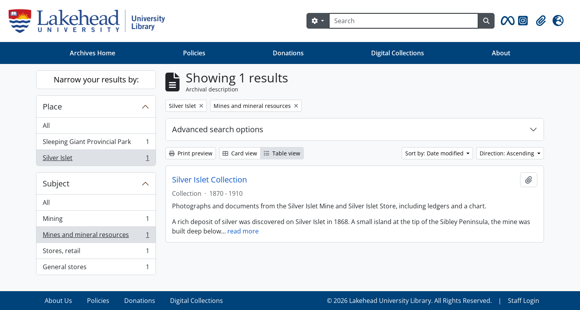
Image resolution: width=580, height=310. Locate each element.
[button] (506, 20)
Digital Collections (397, 53)
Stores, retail (95, 252)
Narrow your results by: (96, 79)
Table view (282, 153)
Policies (194, 53)
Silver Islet (95, 159)
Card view (240, 153)
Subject (56, 183)
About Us (58, 300)
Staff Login (523, 300)
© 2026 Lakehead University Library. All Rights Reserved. (409, 300)
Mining (95, 220)
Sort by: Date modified (435, 153)
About (501, 53)
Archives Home (92, 53)
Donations (288, 53)
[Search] (403, 21)
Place (52, 106)
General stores (95, 268)
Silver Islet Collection (209, 179)
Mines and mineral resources (95, 236)
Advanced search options (217, 129)
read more (243, 231)
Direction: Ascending (508, 153)
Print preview (190, 153)
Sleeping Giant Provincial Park (95, 143)
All (46, 125)
